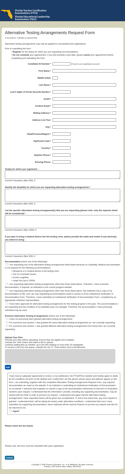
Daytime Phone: (42, 155)
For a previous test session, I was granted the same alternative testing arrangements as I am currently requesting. (60, 322)
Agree (15, 411)
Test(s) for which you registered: (21, 169)
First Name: (45, 71)
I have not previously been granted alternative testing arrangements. (39, 319)
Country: (46, 148)
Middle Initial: (44, 78)
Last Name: (45, 85)
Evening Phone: (43, 162)
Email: (47, 99)
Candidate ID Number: (39, 64)
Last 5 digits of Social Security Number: (30, 92)
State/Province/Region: (39, 134)
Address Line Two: (41, 120)
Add (8, 367)
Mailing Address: (42, 113)
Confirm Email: (43, 106)
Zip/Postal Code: (42, 141)
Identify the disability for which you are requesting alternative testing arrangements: (47, 187)
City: (48, 127)
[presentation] (29, 433)
